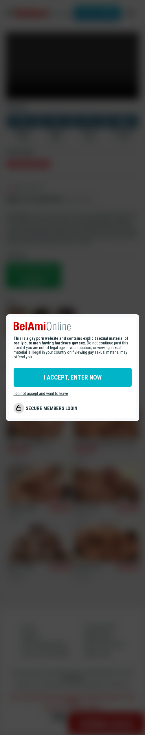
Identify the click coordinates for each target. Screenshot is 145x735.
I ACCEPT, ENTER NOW (73, 377)
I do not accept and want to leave (41, 393)
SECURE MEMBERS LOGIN (51, 408)
